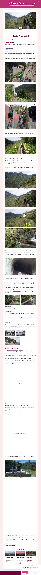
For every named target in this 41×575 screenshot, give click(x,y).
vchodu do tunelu (13, 254)
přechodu (10, 156)
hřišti (25, 321)
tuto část (22, 44)
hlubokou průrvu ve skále (17, 291)
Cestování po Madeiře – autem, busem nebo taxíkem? (30, 559)
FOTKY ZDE (25, 313)
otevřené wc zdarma (8, 322)
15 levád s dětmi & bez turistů (10, 308)
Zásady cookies (28, 573)
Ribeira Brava (20, 313)
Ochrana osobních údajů (33, 573)
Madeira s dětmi (20, 3)
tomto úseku (29, 454)
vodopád (19, 276)
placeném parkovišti (15, 317)
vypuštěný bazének (14, 326)
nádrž (26, 291)
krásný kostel (12, 321)
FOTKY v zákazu (9, 49)
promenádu (14, 324)
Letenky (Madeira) (9, 557)
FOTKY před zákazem (9, 48)
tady (11, 44)
